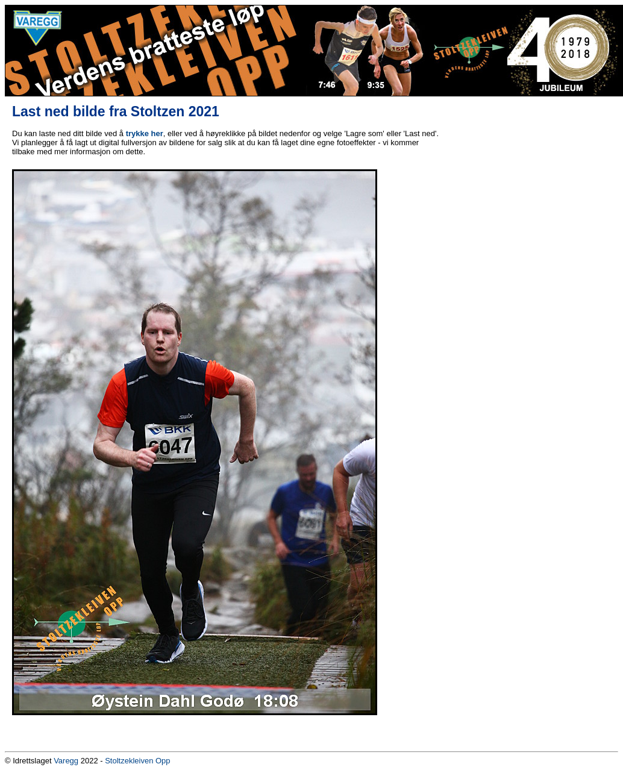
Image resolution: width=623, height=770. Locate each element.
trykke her (144, 133)
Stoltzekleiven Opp (137, 760)
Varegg (66, 760)
